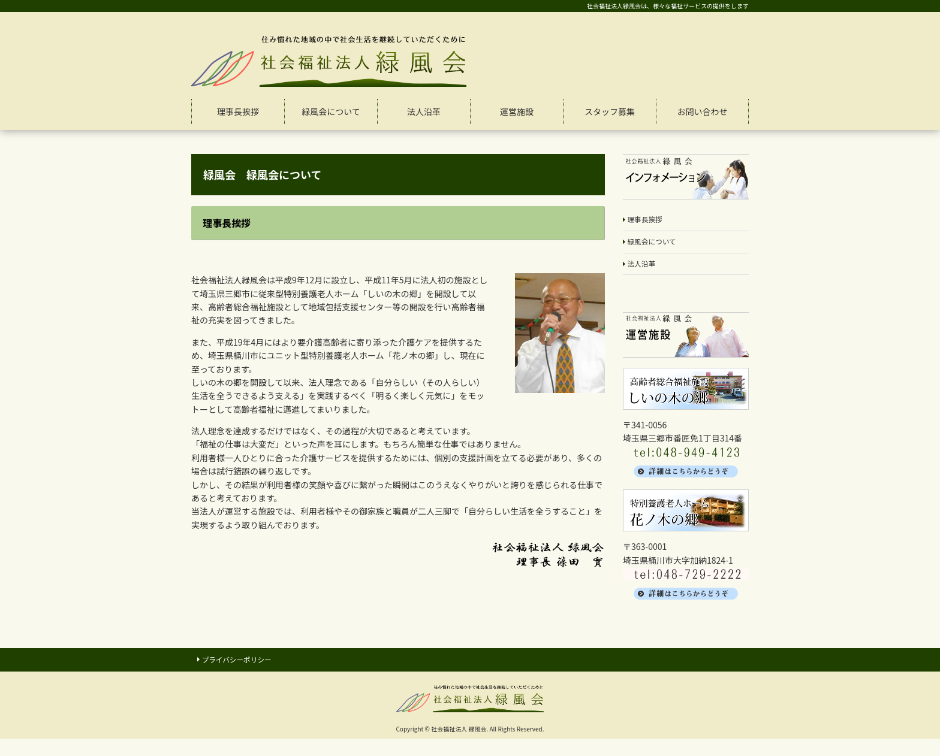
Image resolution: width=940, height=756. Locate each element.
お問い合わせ (702, 111)
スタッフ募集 (610, 111)
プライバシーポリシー (245, 667)
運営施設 (517, 111)
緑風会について (331, 111)
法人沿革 (424, 111)
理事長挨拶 (238, 111)
